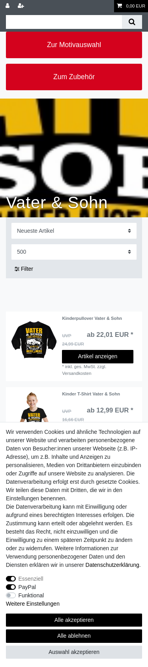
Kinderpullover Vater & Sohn (92, 318)
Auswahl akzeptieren (74, 652)
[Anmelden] (8, 6)
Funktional (31, 595)
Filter (24, 269)
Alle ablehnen (74, 636)
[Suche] (132, 22)
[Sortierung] (74, 230)
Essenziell (31, 579)
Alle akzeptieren (74, 620)
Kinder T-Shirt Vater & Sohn (91, 393)
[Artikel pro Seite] (74, 252)
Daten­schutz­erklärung (112, 565)
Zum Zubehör (74, 77)
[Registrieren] (21, 6)
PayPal (27, 587)
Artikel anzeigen (98, 356)
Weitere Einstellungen (33, 603)
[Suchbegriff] (64, 22)
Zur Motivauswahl (74, 45)
